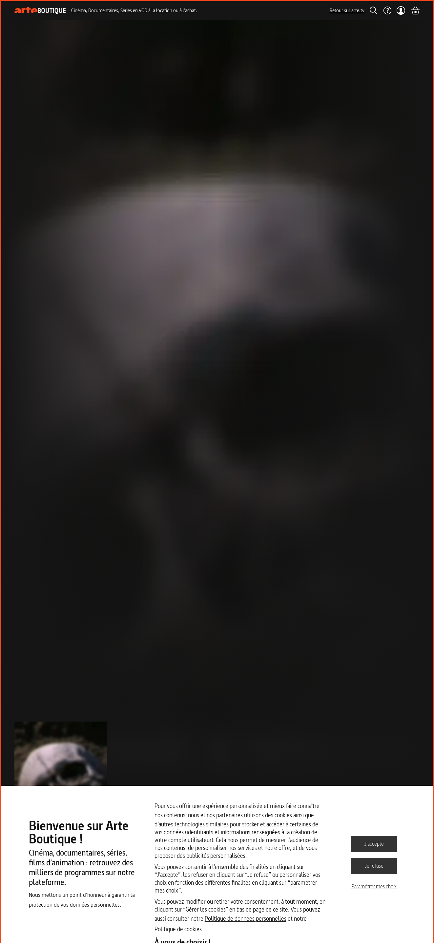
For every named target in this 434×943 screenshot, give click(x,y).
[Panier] (415, 10)
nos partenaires (225, 815)
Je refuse (374, 865)
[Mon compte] (401, 10)
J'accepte (374, 843)
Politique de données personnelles (245, 919)
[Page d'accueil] (40, 10)
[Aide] (387, 10)
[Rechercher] (374, 10)
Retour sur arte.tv (347, 10)
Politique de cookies (178, 929)
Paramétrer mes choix (374, 886)
